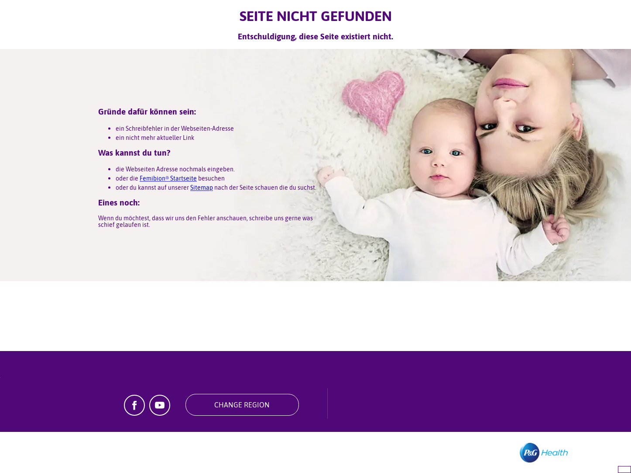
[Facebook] (134, 413)
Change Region (242, 405)
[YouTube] (159, 413)
